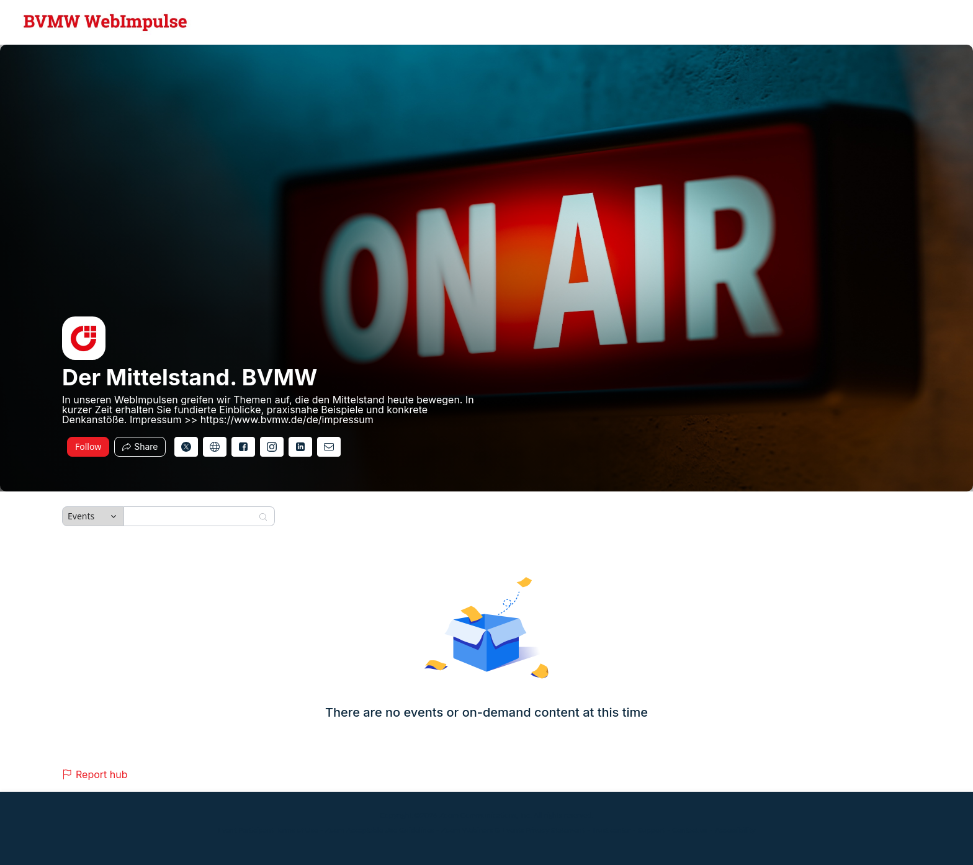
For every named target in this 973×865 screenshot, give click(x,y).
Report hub (95, 774)
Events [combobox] (81, 516)
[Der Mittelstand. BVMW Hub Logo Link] (105, 22)
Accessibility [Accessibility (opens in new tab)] (735, 830)
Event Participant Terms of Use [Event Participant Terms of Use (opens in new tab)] (268, 830)
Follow (88, 446)
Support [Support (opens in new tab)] (651, 830)
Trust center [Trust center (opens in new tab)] (611, 830)
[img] (83, 338)
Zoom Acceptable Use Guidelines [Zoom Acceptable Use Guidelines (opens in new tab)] (379, 830)
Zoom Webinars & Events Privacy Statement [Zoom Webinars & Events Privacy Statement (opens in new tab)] (513, 830)
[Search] (191, 516)
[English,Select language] (927, 22)
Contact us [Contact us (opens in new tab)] (689, 830)
